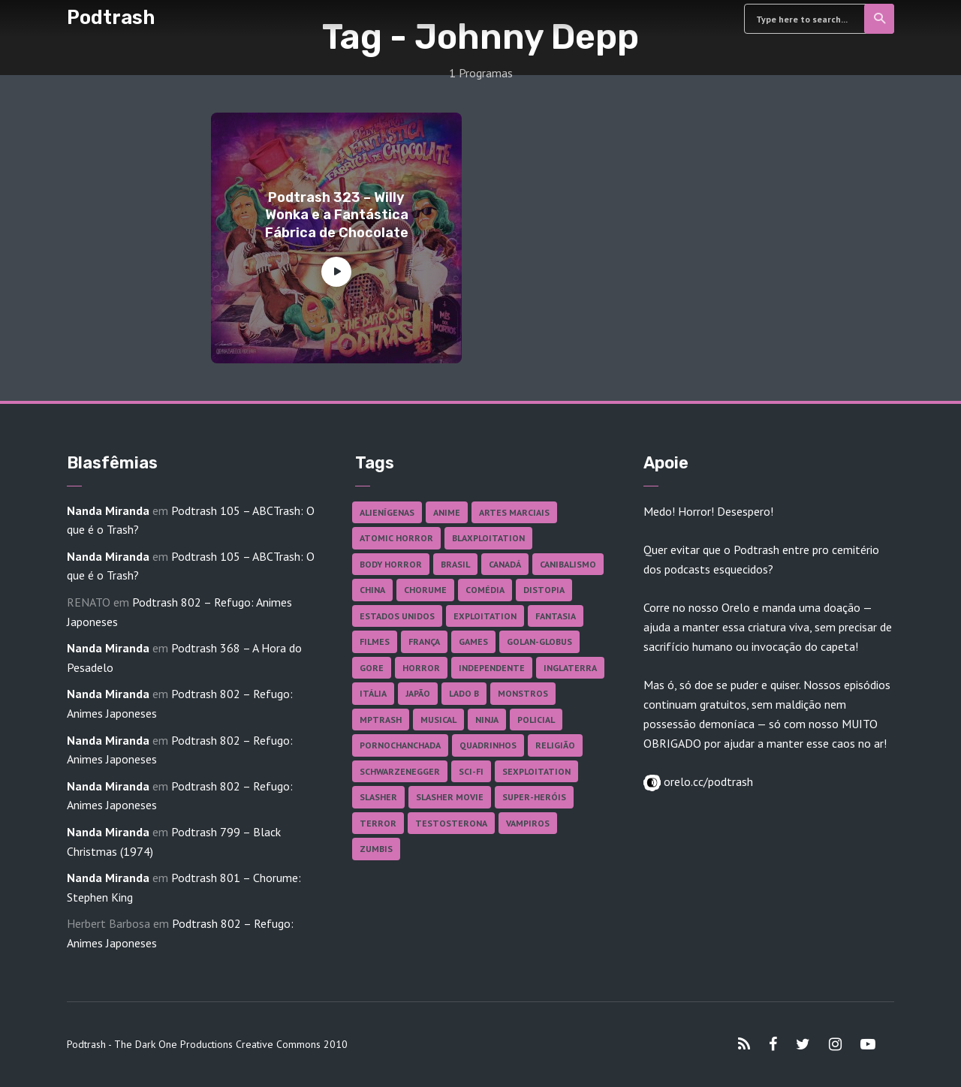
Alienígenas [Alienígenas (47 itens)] (387, 512)
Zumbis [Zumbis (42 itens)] (376, 848)
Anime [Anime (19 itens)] (446, 512)
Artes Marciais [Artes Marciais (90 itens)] (514, 512)
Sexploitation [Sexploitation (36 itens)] (536, 771)
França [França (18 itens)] (424, 641)
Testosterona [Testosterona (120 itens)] (451, 823)
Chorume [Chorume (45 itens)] (425, 589)
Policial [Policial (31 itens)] (536, 719)
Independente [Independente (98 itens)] (492, 667)
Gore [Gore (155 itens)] (372, 667)
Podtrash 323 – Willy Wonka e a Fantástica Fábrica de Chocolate (336, 215)
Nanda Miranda (108, 510)
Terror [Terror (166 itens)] (378, 823)
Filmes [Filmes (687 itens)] (375, 641)
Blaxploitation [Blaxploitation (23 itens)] (488, 538)
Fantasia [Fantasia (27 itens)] (555, 616)
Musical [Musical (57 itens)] (438, 719)
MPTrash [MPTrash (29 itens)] (381, 719)
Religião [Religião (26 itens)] (555, 745)
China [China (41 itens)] (372, 589)
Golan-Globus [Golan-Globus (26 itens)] (539, 641)
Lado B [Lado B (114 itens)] (464, 693)
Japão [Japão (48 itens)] (417, 693)
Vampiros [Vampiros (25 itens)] (528, 823)
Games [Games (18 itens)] (473, 641)
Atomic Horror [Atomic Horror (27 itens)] (396, 538)
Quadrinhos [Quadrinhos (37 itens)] (488, 745)
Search (880, 19)
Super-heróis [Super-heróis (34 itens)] (534, 796)
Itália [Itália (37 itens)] (373, 693)
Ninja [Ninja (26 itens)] (487, 719)
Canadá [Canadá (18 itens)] (505, 564)
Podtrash (111, 17)
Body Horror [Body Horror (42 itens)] (391, 564)
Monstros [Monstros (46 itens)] (523, 693)
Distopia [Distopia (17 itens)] (544, 589)
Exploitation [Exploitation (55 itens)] (485, 616)
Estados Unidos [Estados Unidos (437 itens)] (397, 616)
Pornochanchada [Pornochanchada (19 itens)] (400, 745)
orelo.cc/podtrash (707, 781)
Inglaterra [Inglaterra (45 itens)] (570, 667)
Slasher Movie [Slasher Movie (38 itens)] (450, 796)
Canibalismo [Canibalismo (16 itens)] (568, 564)
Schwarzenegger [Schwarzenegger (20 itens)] (400, 771)
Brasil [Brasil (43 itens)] (455, 564)
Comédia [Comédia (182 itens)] (485, 589)
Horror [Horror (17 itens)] (421, 667)
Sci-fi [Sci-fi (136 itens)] (471, 771)
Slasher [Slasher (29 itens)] (378, 796)
